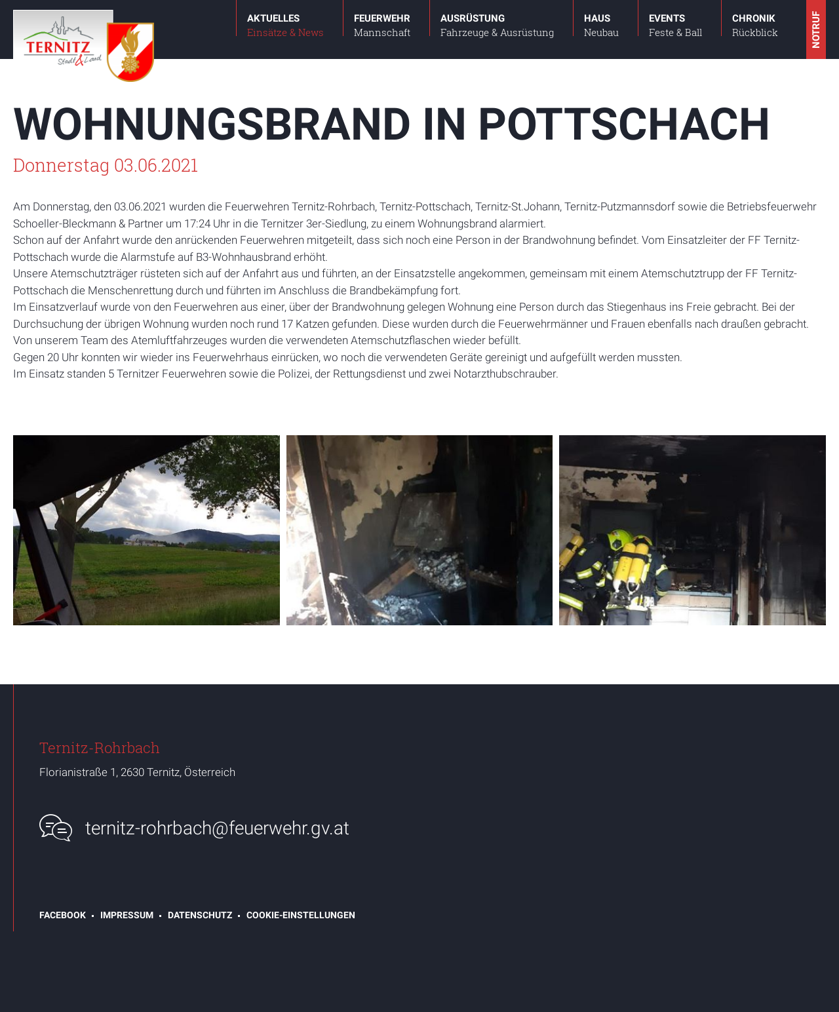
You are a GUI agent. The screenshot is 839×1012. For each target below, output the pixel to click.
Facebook (62, 915)
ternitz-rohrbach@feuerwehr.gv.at (217, 828)
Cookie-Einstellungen (300, 915)
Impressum (126, 915)
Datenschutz (200, 915)
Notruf (816, 30)
